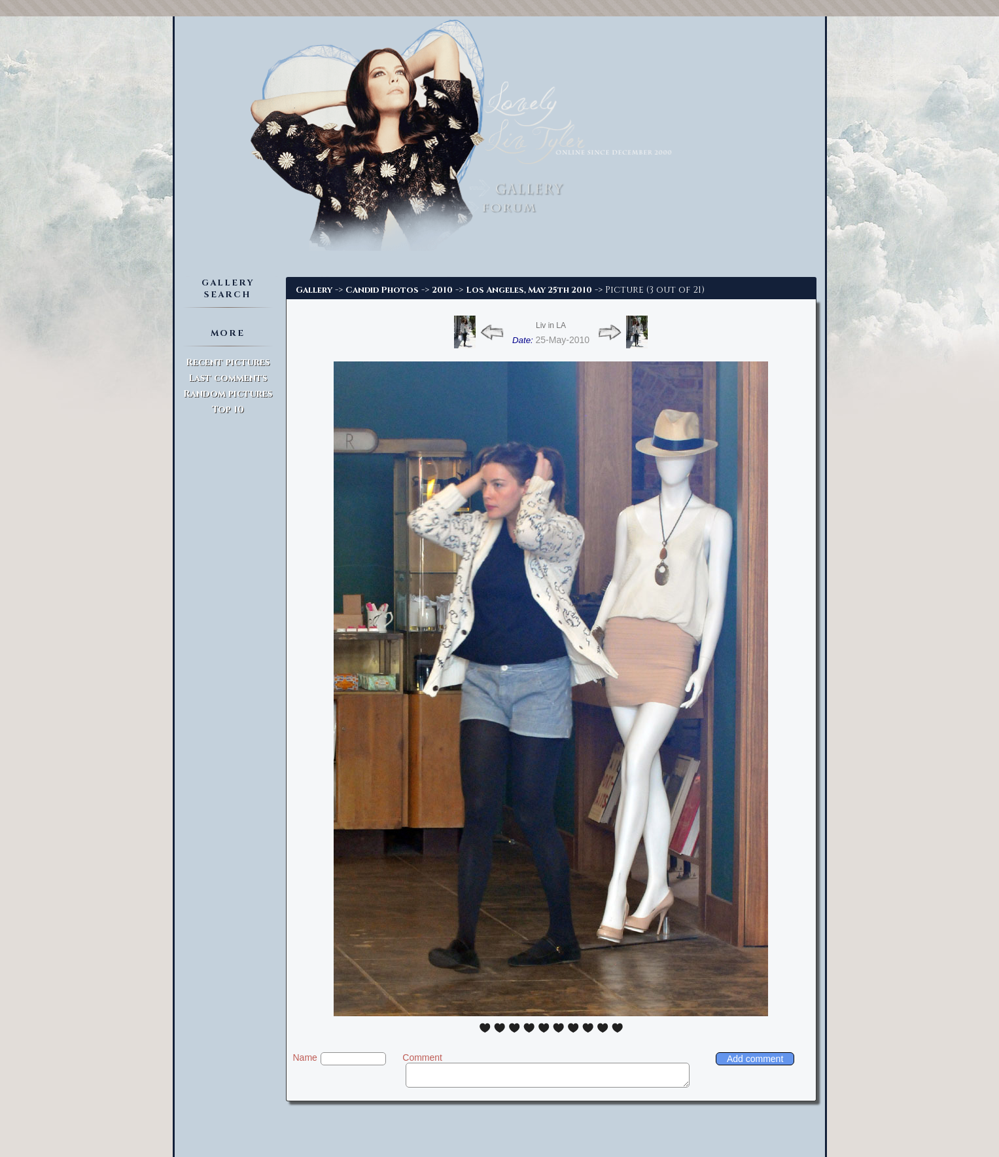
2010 (442, 290)
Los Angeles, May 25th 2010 (529, 290)
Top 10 (228, 409)
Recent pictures (228, 362)
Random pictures (227, 394)
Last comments (227, 378)
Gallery (314, 290)
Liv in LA (551, 325)
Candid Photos (382, 290)
